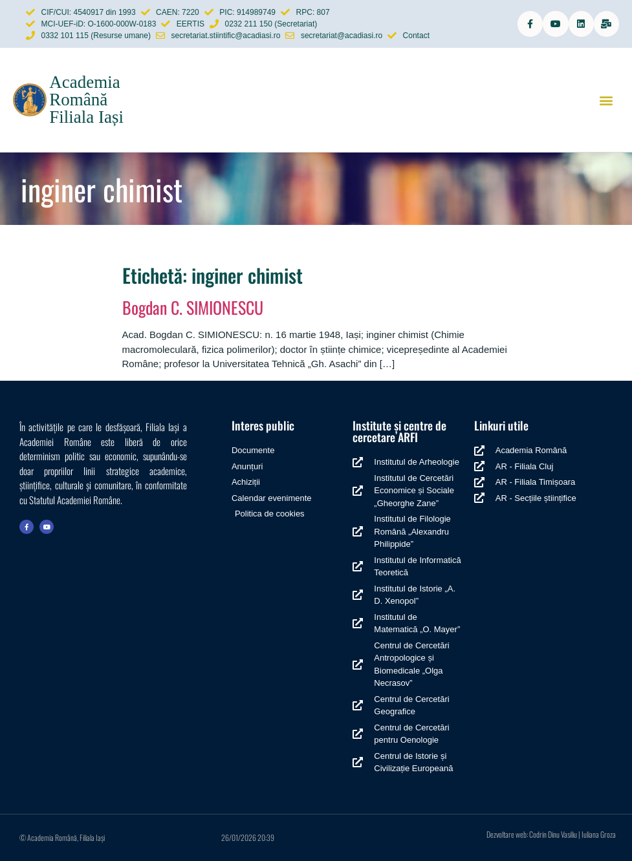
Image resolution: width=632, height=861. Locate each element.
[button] (606, 100)
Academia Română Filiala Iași (86, 99)
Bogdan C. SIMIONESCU (192, 307)
